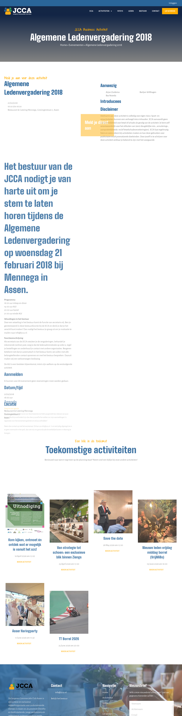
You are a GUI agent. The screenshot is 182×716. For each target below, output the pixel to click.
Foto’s (120, 11)
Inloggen (173, 3)
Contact (155, 11)
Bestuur (143, 11)
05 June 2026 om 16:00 (157, 626)
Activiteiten (105, 11)
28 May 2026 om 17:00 (113, 595)
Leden (131, 11)
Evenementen (76, 45)
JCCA (91, 11)
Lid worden (170, 11)
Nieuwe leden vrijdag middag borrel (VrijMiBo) (157, 615)
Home (63, 45)
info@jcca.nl (61, 692)
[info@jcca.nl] (52, 692)
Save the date (113, 588)
